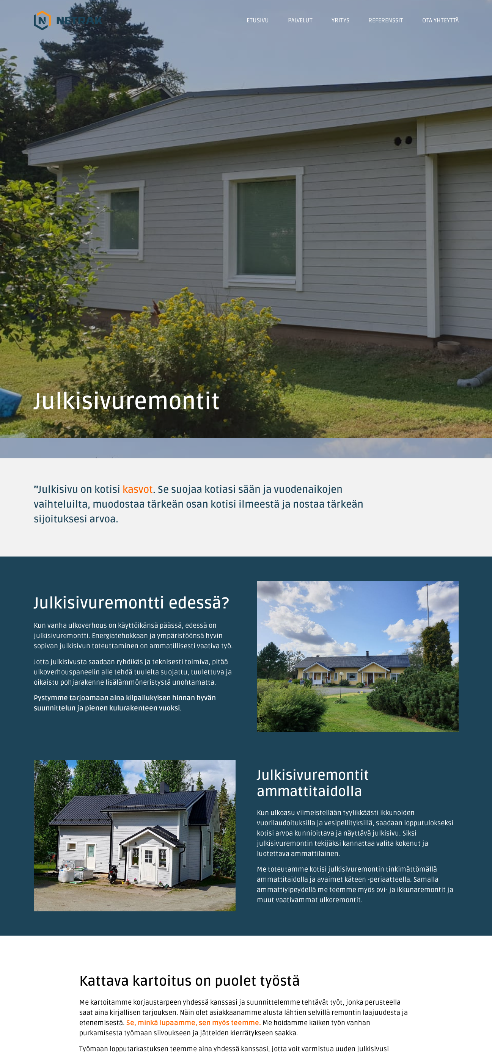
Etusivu (258, 20)
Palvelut (300, 20)
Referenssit (385, 20)
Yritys (340, 20)
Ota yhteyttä (440, 20)
